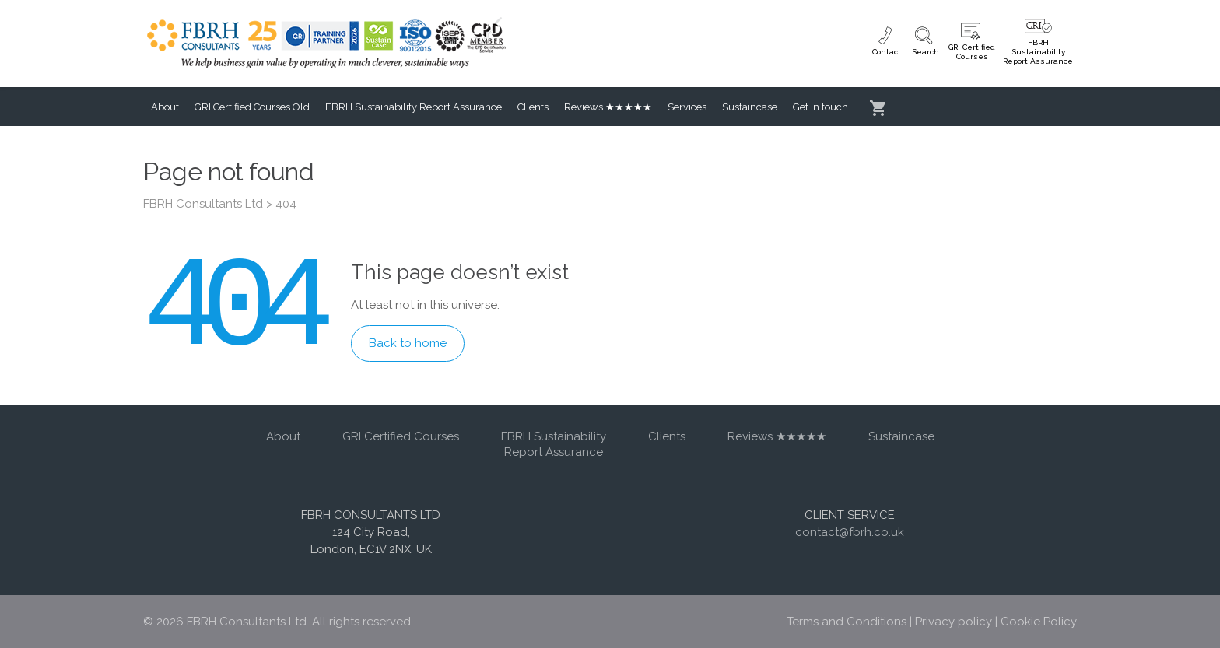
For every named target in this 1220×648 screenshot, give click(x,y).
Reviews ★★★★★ (608, 107)
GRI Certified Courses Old (252, 107)
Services (687, 107)
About (165, 107)
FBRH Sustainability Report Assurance (413, 107)
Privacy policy (953, 622)
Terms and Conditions (846, 622)
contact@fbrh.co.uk (849, 532)
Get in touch (820, 107)
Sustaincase (749, 107)
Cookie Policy (1039, 622)
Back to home (408, 343)
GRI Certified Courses (400, 436)
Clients (533, 107)
